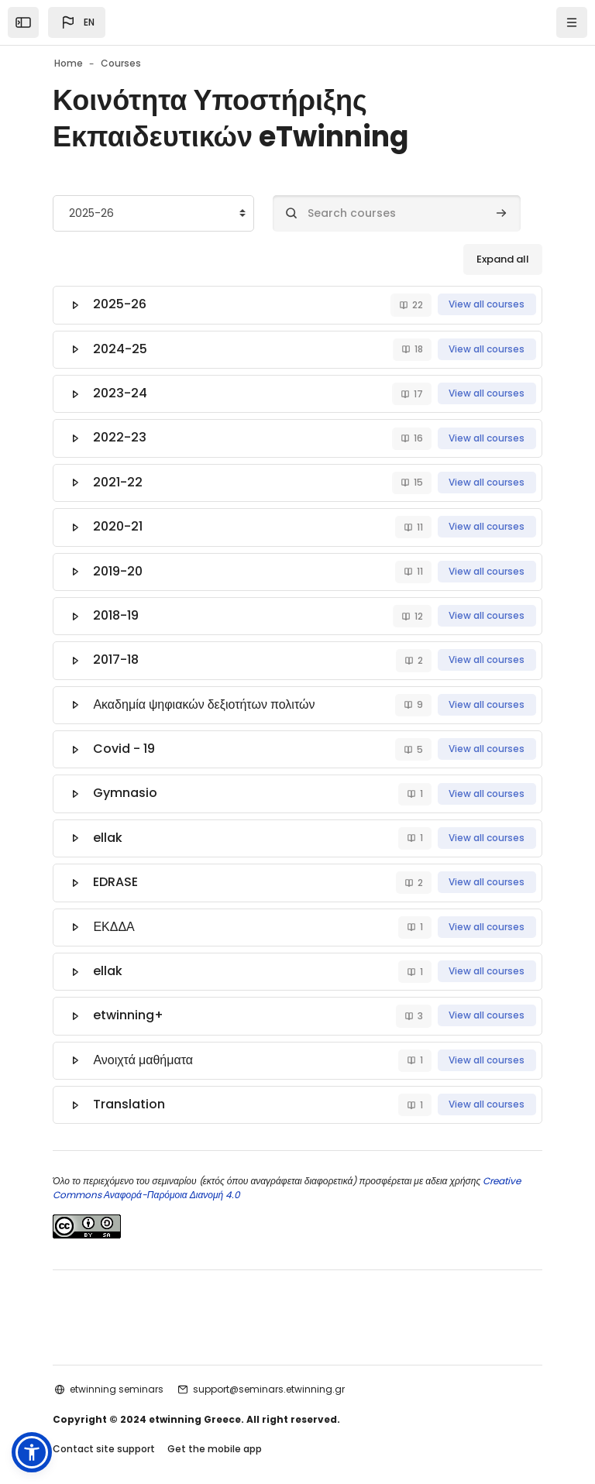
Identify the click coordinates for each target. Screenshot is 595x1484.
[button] (76, 22)
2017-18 (117, 651)
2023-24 (122, 391)
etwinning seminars (116, 1369)
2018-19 (117, 608)
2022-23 (121, 434)
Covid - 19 (125, 738)
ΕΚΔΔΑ (115, 911)
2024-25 (122, 347)
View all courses (486, 304)
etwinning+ (130, 998)
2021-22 (119, 477)
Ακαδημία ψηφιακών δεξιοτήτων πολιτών (205, 694)
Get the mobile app (214, 1428)
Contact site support (104, 1428)
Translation (131, 1085)
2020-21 (119, 521)
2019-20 (119, 564)
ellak (109, 824)
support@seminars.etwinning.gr (269, 1369)
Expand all (502, 259)
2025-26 (121, 304)
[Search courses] (397, 213)
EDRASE (117, 868)
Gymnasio (127, 781)
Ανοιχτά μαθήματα (144, 1041)
